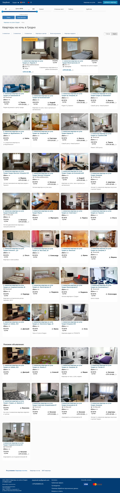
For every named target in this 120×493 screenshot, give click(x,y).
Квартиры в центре (41, 33)
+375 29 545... (111, 184)
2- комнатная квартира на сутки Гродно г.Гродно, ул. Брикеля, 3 (13, 402)
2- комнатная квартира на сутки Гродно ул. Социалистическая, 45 (14, 286)
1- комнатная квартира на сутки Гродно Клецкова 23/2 (72, 323)
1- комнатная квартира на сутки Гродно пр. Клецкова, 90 (43, 132)
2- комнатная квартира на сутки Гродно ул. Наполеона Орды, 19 (43, 323)
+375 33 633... (82, 414)
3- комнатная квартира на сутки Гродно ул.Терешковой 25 (13, 94)
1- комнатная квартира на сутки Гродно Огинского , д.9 (13, 249)
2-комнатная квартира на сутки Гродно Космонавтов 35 (72, 404)
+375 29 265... (52, 184)
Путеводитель (56, 485)
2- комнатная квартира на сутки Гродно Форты (43, 212)
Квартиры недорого (70, 33)
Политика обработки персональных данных (65, 488)
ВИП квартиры (46, 470)
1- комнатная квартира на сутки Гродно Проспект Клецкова (43, 174)
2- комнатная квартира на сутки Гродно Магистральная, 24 (72, 62)
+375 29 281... (23, 104)
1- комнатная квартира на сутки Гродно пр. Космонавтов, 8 (101, 286)
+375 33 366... (28, 72)
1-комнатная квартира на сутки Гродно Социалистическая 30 (13, 444)
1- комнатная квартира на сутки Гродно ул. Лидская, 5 (32, 62)
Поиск (8, 17)
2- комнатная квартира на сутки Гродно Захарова (101, 174)
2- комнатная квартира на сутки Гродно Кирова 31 (72, 132)
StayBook (6, 2)
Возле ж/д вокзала (55, 33)
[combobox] (45, 9)
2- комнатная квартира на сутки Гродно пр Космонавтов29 (43, 96)
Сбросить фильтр (23, 14)
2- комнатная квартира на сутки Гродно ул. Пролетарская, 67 (43, 286)
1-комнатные (6, 33)
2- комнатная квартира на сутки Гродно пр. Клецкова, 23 (72, 94)
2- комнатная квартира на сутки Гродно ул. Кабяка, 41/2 (13, 323)
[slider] (2, 12)
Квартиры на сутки (89, 2)
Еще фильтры (21, 17)
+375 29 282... (82, 102)
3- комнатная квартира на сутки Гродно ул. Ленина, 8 (43, 366)
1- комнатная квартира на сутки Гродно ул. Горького (101, 212)
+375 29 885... (111, 102)
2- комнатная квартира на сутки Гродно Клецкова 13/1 (13, 212)
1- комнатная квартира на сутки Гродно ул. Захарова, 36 (72, 366)
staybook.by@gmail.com (40, 480)
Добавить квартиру (110, 2)
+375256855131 (37, 484)
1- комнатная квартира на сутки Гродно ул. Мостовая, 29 (43, 249)
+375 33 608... (111, 374)
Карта (114, 34)
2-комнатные (17, 33)
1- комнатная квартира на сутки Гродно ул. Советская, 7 (72, 212)
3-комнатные (28, 33)
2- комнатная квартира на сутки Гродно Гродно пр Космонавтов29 (73, 172)
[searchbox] (45, 9)
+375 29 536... (52, 105)
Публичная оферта (57, 483)
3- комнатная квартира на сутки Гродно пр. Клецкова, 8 (101, 249)
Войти (100, 2)
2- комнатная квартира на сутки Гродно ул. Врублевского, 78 (13, 132)
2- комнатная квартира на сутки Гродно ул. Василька (72, 249)
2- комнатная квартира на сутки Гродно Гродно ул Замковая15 (101, 94)
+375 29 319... (68, 70)
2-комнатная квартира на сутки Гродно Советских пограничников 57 (44, 404)
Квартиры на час (35, 470)
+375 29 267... (52, 140)
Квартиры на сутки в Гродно (18, 480)
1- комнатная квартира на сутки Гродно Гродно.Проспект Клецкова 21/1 (16, 172)
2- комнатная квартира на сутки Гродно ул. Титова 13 (101, 366)
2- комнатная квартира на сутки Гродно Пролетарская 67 (72, 286)
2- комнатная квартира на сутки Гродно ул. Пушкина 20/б (101, 134)
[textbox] (59, 9)
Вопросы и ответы (57, 491)
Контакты (54, 480)
